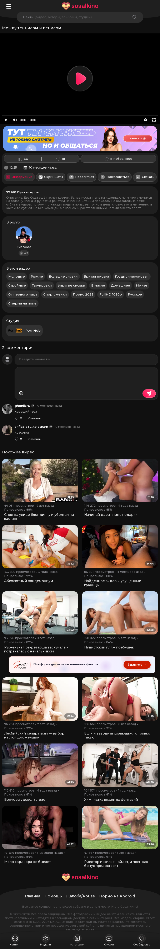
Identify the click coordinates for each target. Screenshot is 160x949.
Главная (32, 896)
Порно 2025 (83, 294)
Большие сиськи (63, 276)
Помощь (53, 896)
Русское (135, 294)
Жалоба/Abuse (80, 896)
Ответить (34, 418)
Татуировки (42, 285)
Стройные (17, 285)
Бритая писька (96, 276)
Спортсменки (55, 294)
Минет (141, 285)
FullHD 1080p (110, 294)
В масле (98, 285)
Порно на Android (117, 896)
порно (56, 906)
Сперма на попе (22, 303)
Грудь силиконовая (132, 276)
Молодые (16, 276)
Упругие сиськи (71, 285)
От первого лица (22, 294)
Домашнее (120, 285)
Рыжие (37, 276)
